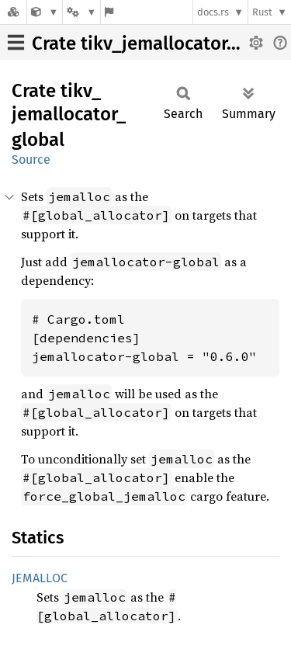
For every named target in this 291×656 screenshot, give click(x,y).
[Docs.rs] (13, 12)
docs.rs (213, 12)
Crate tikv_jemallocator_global (160, 43)
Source (31, 159)
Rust (262, 12)
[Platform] (81, 12)
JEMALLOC (40, 578)
